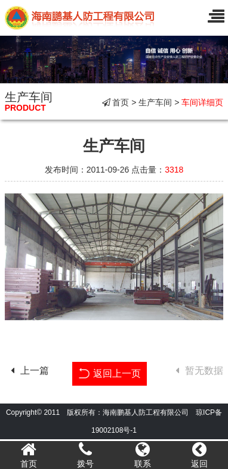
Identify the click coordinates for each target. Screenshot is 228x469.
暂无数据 (196, 370)
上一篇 (27, 370)
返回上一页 (109, 372)
